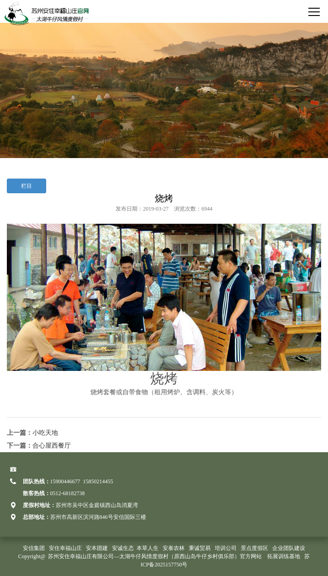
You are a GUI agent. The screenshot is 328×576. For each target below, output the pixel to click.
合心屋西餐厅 (51, 445)
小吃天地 (45, 432)
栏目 (26, 186)
